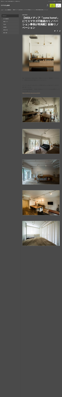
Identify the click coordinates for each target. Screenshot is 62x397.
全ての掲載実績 (6, 18)
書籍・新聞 (5, 32)
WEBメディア (5, 21)
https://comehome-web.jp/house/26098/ (31, 93)
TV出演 (4, 24)
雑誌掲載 (4, 27)
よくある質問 (59, 1)
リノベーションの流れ (52, 1)
